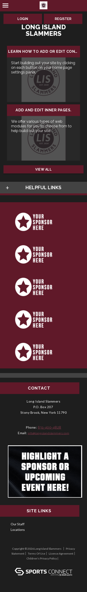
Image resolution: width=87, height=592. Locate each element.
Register (63, 19)
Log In (43, 563)
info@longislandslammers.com (48, 433)
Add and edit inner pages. (43, 110)
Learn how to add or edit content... (43, 51)
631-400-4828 (49, 427)
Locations (18, 530)
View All (43, 169)
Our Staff (17, 524)
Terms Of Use (36, 553)
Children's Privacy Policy (41, 558)
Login (22, 19)
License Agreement (61, 553)
